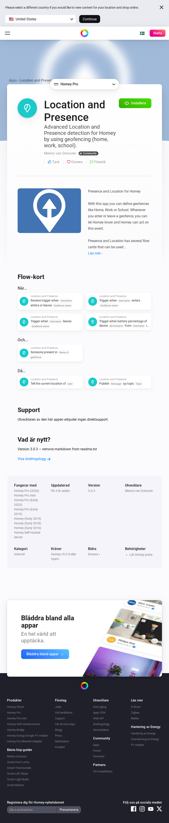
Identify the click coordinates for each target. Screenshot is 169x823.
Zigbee (135, 712)
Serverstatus (101, 729)
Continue (90, 19)
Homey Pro (14, 712)
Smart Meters (15, 785)
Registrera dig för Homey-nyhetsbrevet (35, 802)
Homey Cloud (15, 706)
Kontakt (60, 747)
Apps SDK (99, 712)
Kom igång (99, 706)
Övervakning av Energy (145, 739)
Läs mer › (95, 253)
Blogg (58, 729)
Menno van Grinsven (139, 491)
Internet (19, 554)
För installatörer (102, 771)
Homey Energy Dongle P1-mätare (27, 735)
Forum (97, 750)
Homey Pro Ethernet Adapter (24, 741)
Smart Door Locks (18, 762)
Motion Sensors (17, 756)
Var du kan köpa (65, 724)
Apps (13, 80)
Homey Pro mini (17, 718)
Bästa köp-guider (19, 750)
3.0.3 (91, 491)
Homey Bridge (15, 729)
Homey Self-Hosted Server (23, 724)
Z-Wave (136, 706)
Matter (135, 718)
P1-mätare (137, 745)
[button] (40, 19)
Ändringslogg (101, 724)
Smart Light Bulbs (18, 779)
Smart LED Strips (17, 773)
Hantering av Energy (143, 733)
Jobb (58, 706)
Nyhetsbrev (62, 741)
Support (60, 718)
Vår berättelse (63, 712)
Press (58, 735)
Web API (98, 718)
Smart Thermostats (19, 768)
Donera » (94, 554)
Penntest (98, 756)
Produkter (14, 700)
